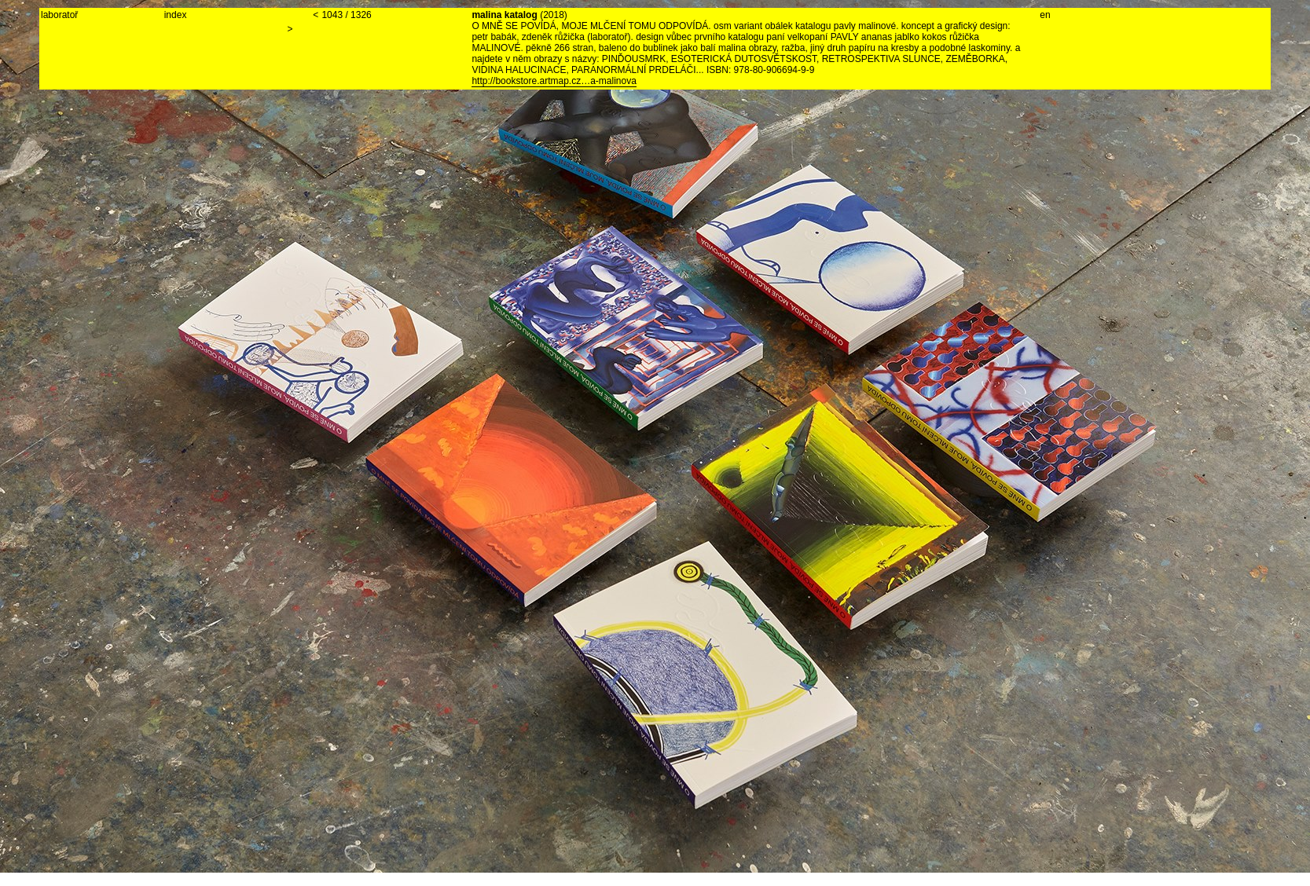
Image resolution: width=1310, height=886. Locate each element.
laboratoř (59, 14)
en (1045, 14)
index (175, 14)
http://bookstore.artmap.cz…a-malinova (554, 80)
